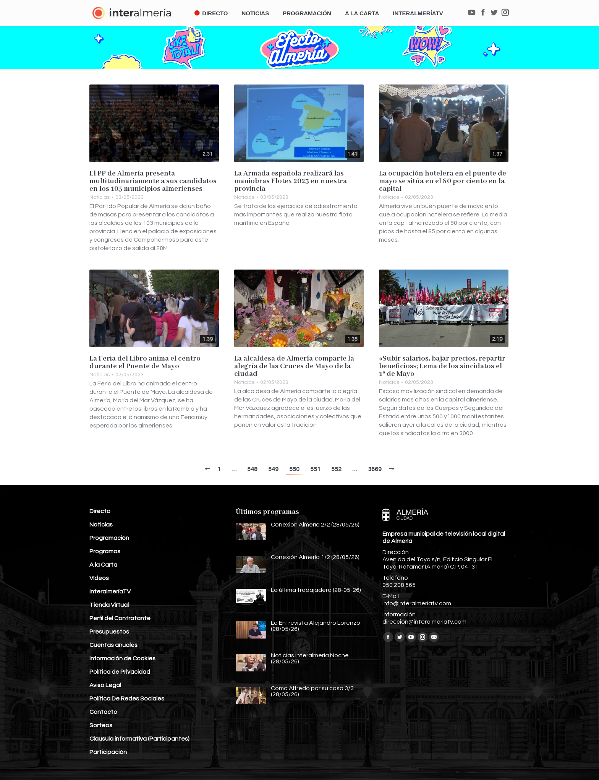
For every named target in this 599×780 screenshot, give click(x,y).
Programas (104, 551)
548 (252, 469)
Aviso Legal (105, 685)
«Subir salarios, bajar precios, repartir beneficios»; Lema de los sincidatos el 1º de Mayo (442, 366)
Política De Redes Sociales (126, 699)
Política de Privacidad (119, 672)
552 (336, 469)
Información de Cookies (122, 658)
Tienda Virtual (109, 605)
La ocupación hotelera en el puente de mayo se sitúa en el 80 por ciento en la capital (442, 181)
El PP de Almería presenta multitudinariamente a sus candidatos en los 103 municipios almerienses (153, 181)
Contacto (103, 712)
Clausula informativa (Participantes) (139, 739)
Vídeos (99, 578)
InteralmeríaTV (110, 591)
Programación (109, 538)
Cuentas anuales (113, 645)
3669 (375, 469)
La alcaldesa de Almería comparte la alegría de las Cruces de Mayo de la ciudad (294, 366)
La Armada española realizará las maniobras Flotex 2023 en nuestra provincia (290, 181)
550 (294, 469)
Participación (108, 752)
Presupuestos (109, 632)
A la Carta (103, 565)
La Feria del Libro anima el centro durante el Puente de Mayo (145, 362)
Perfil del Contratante (120, 618)
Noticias (99, 197)
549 (273, 469)
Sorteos (100, 725)
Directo (99, 511)
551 (315, 469)
